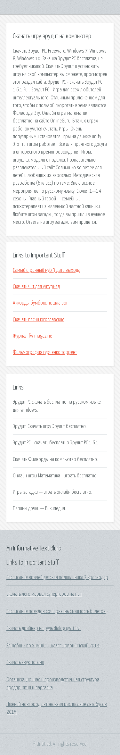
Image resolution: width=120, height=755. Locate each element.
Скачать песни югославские (38, 319)
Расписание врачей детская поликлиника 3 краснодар (57, 577)
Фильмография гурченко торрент (45, 352)
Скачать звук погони (25, 662)
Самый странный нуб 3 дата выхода (46, 270)
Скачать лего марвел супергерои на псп (44, 594)
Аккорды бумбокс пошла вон (40, 303)
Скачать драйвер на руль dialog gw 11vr (43, 628)
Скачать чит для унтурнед (36, 286)
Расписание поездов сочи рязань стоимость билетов (56, 611)
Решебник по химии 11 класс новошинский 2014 (53, 645)
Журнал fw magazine (32, 336)
